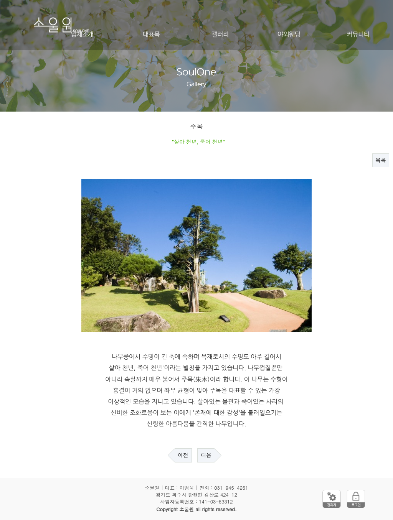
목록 (380, 160)
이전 (183, 455)
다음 (206, 455)
